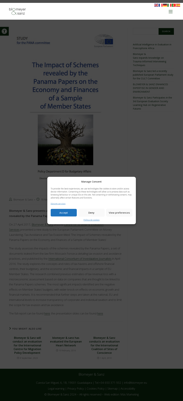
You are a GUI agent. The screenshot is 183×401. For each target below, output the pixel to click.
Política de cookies (91, 219)
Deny (91, 212)
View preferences (119, 212)
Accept (63, 212)
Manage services (58, 203)
